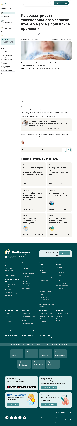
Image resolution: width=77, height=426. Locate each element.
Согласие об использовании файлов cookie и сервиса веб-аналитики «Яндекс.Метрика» (53, 418)
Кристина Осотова (26, 104)
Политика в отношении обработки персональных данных (56, 415)
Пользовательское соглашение (63, 412)
